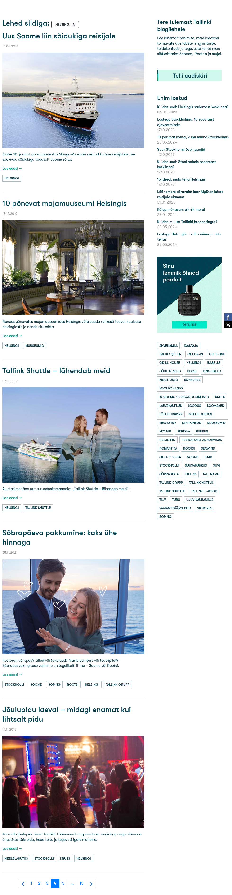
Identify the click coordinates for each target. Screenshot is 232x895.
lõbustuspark (171, 414)
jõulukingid (170, 371)
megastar (167, 423)
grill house (169, 363)
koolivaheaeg (171, 388)
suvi (216, 465)
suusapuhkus (196, 465)
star (208, 457)
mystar (165, 431)
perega (183, 431)
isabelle (214, 363)
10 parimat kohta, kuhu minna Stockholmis (193, 137)
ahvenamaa (168, 345)
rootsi (73, 684)
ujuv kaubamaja (199, 499)
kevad (192, 371)
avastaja (191, 345)
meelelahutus (16, 858)
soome (36, 684)
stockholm (14, 684)
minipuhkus (191, 423)
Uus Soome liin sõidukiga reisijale (59, 36)
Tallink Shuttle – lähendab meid (56, 370)
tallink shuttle (38, 508)
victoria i (205, 508)
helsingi (11, 178)
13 (83, 884)
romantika (168, 448)
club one (217, 354)
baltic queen (170, 354)
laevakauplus (170, 406)
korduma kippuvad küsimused (184, 397)
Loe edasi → (12, 168)
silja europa (170, 457)
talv (162, 499)
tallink (190, 474)
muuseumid (34, 345)
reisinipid (167, 440)
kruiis (65, 858)
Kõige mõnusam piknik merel (181, 209)
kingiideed (212, 371)
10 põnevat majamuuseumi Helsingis (64, 203)
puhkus (202, 431)
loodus (194, 406)
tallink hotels (201, 482)
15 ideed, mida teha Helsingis (181, 179)
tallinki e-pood (204, 491)
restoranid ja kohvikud (202, 440)
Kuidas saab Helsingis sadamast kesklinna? (192, 107)
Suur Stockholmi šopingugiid (181, 149)
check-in (195, 354)
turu (176, 499)
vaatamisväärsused (175, 508)
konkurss (192, 380)
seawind (208, 448)
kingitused (168, 380)
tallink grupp (117, 684)
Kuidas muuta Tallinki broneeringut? (187, 222)
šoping (54, 684)
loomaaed (215, 406)
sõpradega (169, 474)
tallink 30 (211, 474)
